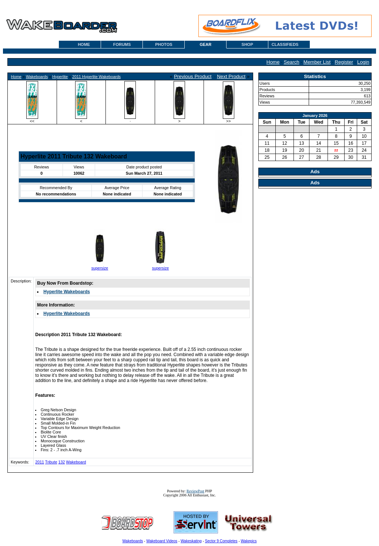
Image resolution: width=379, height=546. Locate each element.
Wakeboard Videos (161, 541)
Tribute (51, 462)
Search (291, 62)
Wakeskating (191, 541)
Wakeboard (76, 462)
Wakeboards (37, 76)
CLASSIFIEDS (285, 44)
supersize (99, 268)
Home (273, 62)
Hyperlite (60, 76)
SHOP (247, 44)
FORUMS (122, 44)
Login (363, 62)
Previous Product (193, 76)
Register (344, 62)
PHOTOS (163, 44)
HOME (84, 44)
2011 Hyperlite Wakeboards (96, 76)
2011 (39, 462)
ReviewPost (195, 491)
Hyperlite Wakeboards (66, 291)
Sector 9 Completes (221, 541)
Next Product (231, 76)
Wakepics (249, 541)
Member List (317, 62)
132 (61, 462)
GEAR (205, 44)
